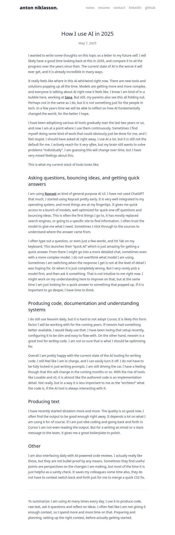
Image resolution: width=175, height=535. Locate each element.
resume (104, 7)
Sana (68, 97)
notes (90, 7)
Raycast (51, 193)
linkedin (135, 7)
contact (119, 7)
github (150, 7)
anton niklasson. (39, 8)
